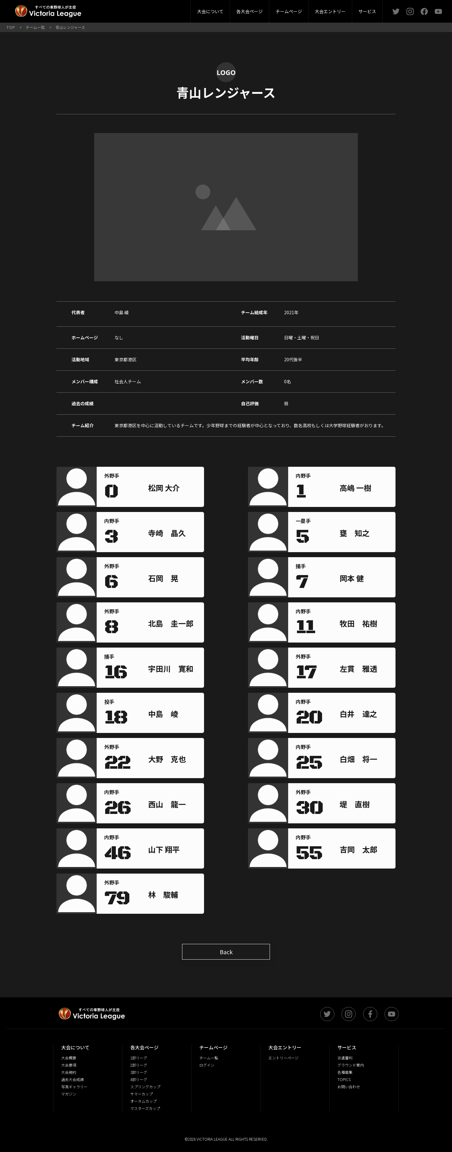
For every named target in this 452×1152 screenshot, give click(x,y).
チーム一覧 (208, 1057)
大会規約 (68, 1072)
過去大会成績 (72, 1079)
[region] (172, 488)
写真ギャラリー (74, 1086)
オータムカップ (143, 1101)
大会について (210, 11)
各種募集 (344, 1072)
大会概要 (134, 9)
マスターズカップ (145, 1108)
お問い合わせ (348, 1086)
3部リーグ (152, 9)
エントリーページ (283, 1057)
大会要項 (168, 9)
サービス (367, 11)
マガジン (68, 1093)
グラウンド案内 (350, 1065)
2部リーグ (115, 9)
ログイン (206, 1065)
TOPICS (344, 1079)
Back (226, 952)
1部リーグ (138, 1057)
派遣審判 (152, 9)
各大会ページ (249, 11)
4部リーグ (188, 9)
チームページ (289, 11)
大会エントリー (330, 11)
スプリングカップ (145, 1086)
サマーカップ (141, 1093)
